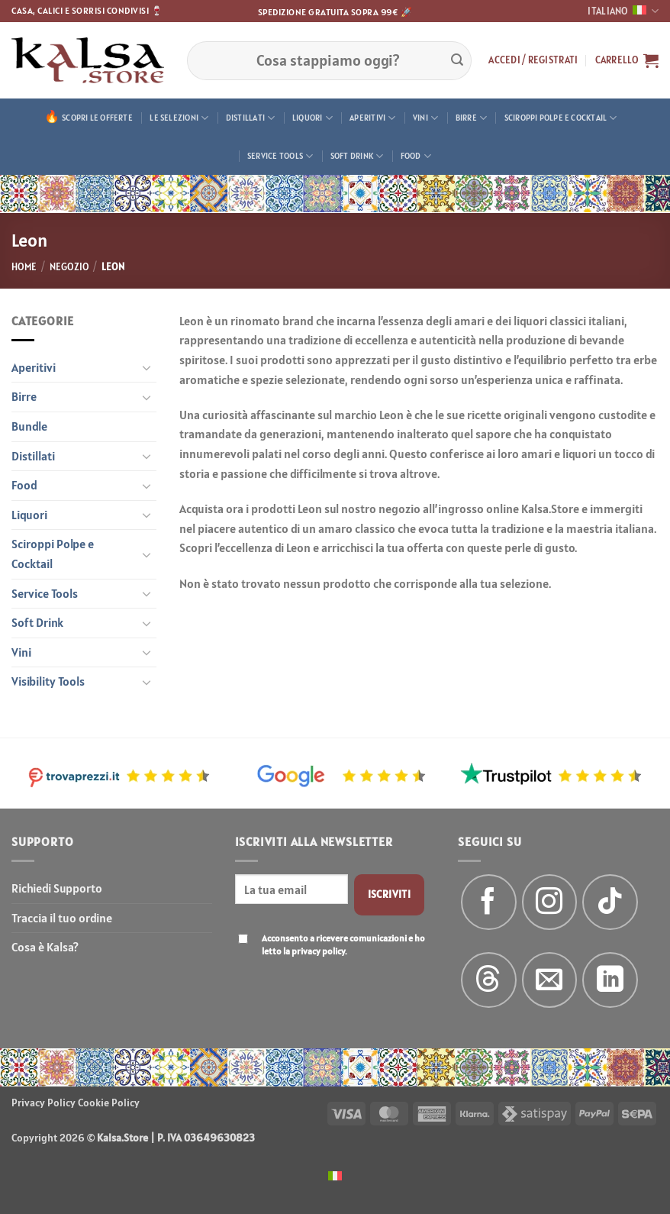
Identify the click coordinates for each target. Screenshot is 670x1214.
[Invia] (457, 60)
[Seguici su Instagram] (550, 902)
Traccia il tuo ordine (61, 917)
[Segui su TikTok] (610, 902)
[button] (533, 60)
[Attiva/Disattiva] (147, 367)
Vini (425, 118)
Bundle (29, 426)
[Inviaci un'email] (550, 980)
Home (24, 266)
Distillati (250, 118)
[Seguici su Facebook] (489, 902)
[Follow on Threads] (489, 980)
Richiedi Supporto (56, 888)
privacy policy (318, 951)
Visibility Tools (48, 681)
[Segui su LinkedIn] (610, 980)
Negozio (69, 266)
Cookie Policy (109, 1102)
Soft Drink (357, 156)
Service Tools (280, 156)
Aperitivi (372, 118)
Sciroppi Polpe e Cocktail (560, 118)
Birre (472, 118)
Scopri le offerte (97, 117)
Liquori (312, 118)
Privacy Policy (43, 1102)
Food (416, 156)
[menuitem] (335, 1174)
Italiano (623, 11)
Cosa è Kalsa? (45, 946)
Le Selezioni (179, 118)
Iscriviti (389, 894)
